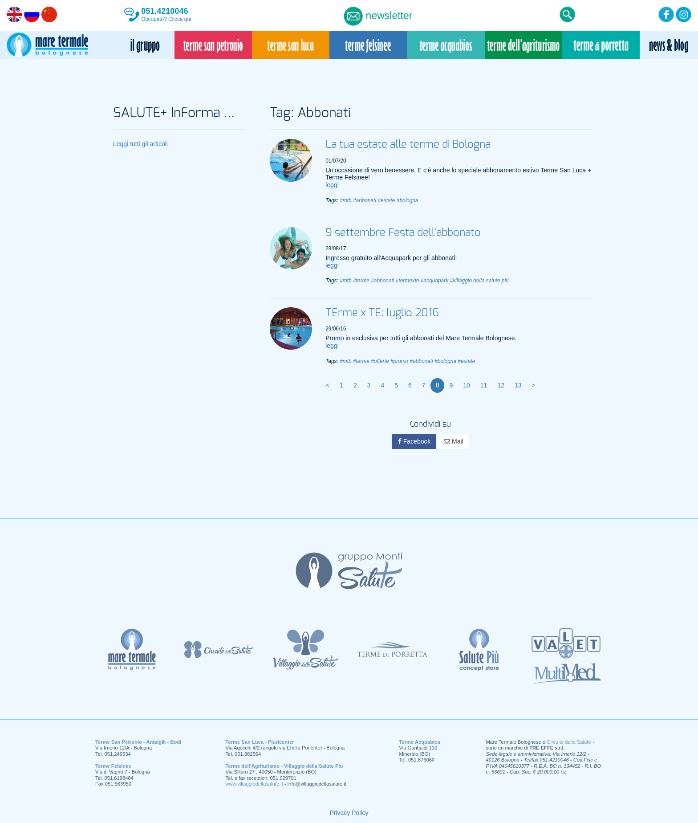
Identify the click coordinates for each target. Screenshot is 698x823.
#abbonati (364, 200)
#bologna (407, 200)
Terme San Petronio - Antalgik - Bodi (138, 742)
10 (466, 385)
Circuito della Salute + (571, 742)
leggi (332, 184)
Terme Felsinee (113, 766)
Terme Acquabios (420, 742)
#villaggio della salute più (479, 280)
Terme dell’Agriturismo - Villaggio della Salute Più (284, 766)
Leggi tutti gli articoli (140, 143)
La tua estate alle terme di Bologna (408, 144)
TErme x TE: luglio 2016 (382, 313)
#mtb (345, 200)
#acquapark (434, 280)
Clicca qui (179, 19)
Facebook (414, 441)
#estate (386, 200)
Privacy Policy (348, 812)
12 (500, 385)
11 (483, 385)
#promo (399, 361)
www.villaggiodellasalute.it (254, 783)
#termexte (407, 280)
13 (518, 385)
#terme (361, 280)
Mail (453, 441)
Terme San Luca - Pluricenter (260, 742)
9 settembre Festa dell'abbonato (403, 233)
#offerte (380, 361)
